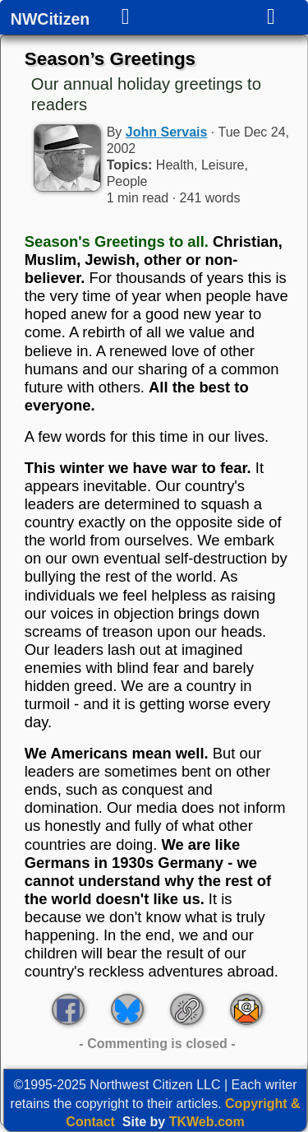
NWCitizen (50, 20)
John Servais (167, 132)
